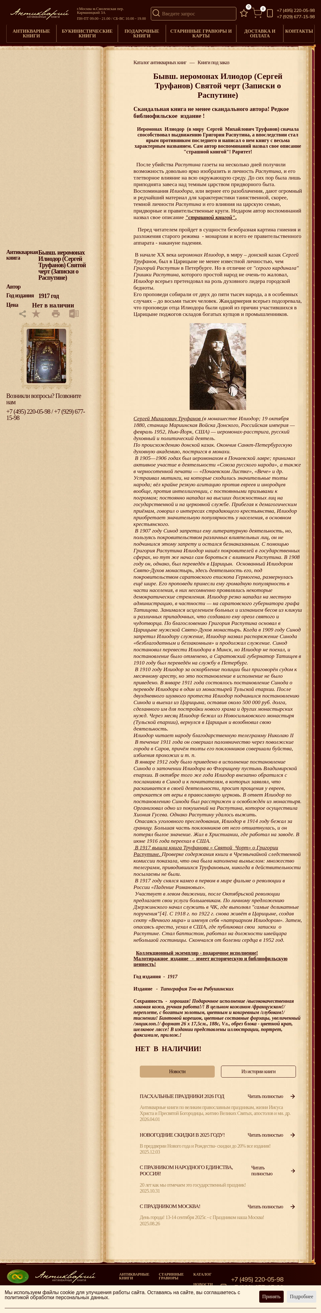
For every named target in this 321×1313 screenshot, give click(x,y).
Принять (271, 1296)
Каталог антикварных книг (160, 59)
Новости (203, 1280)
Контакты (298, 29)
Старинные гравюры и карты (199, 31)
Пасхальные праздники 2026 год (182, 1092)
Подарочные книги (141, 31)
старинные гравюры (171, 1272)
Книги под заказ (213, 59)
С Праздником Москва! (170, 1202)
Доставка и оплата (258, 31)
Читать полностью (272, 1092)
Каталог (202, 1270)
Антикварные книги (31, 31)
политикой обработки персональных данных (56, 1297)
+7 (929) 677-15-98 (296, 16)
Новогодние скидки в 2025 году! (182, 1131)
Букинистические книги (87, 31)
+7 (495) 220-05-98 (296, 10)
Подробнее (301, 1296)
